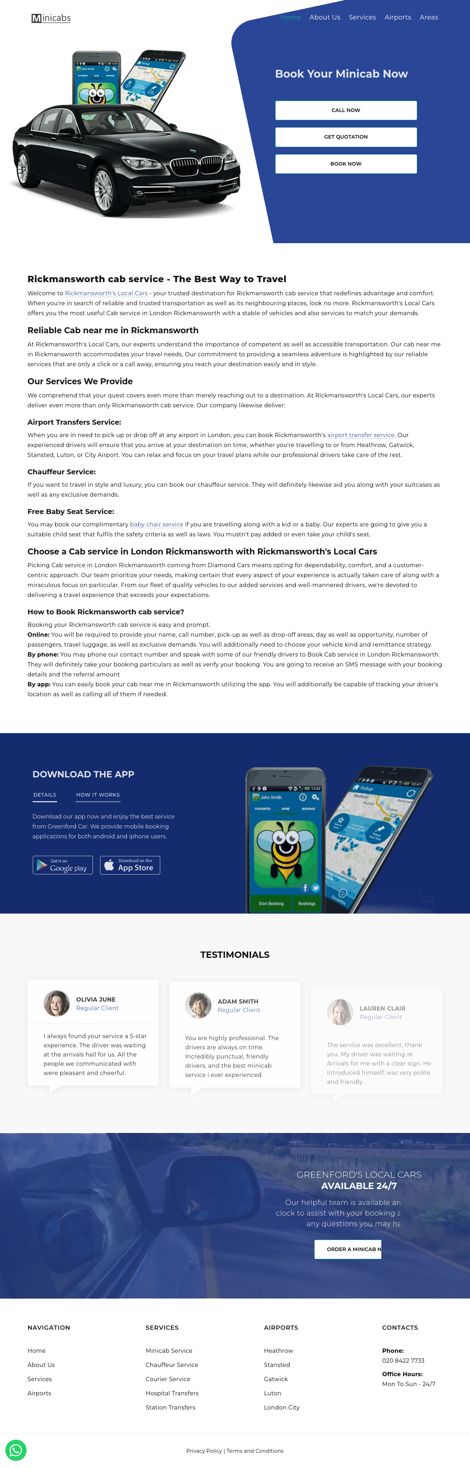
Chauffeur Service (172, 1365)
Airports (398, 17)
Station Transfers (170, 1407)
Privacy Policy (204, 1451)
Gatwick (276, 1379)
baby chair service (157, 524)
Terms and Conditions (255, 1451)
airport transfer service (360, 435)
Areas (429, 17)
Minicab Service (169, 1350)
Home (291, 17)
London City (282, 1407)
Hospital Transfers (172, 1393)
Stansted (277, 1365)
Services (362, 17)
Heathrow (278, 1350)
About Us (325, 17)
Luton (272, 1393)
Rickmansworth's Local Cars (106, 293)
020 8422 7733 (403, 1360)
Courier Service (168, 1379)
